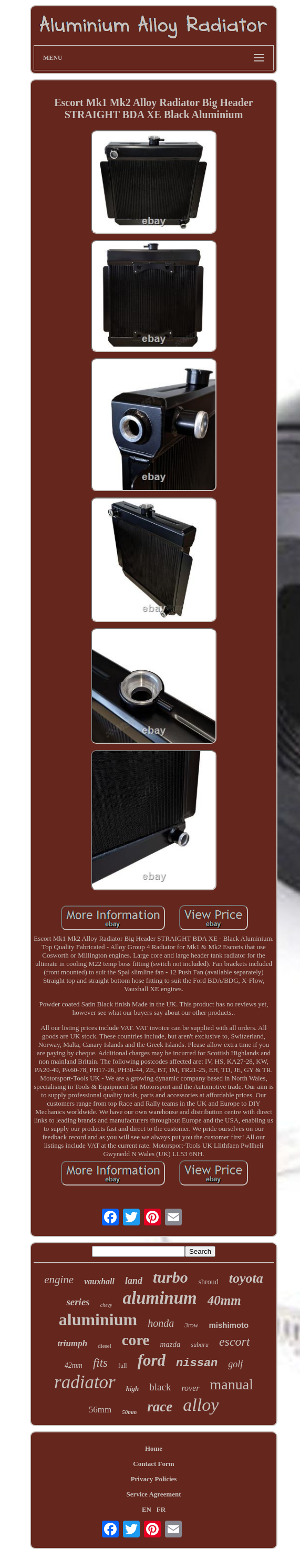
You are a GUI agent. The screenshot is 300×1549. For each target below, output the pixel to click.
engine (59, 1279)
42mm (73, 1365)
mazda (170, 1344)
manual (231, 1384)
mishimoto (229, 1325)
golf (235, 1364)
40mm (224, 1300)
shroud (209, 1282)
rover (190, 1388)
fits (100, 1362)
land (133, 1280)
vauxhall (99, 1281)
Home (153, 1448)
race (159, 1407)
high (132, 1388)
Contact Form (153, 1464)
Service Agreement (153, 1494)
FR (161, 1509)
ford (151, 1360)
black (160, 1386)
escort (234, 1341)
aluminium (98, 1319)
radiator (85, 1382)
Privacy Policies (154, 1479)
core (136, 1340)
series (77, 1301)
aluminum (159, 1297)
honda (161, 1323)
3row (191, 1325)
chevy (106, 1305)
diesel (104, 1346)
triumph (72, 1343)
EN (146, 1509)
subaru (200, 1344)
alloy (201, 1405)
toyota (246, 1278)
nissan (197, 1363)
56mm (100, 1410)
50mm (129, 1412)
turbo (170, 1277)
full (122, 1365)
